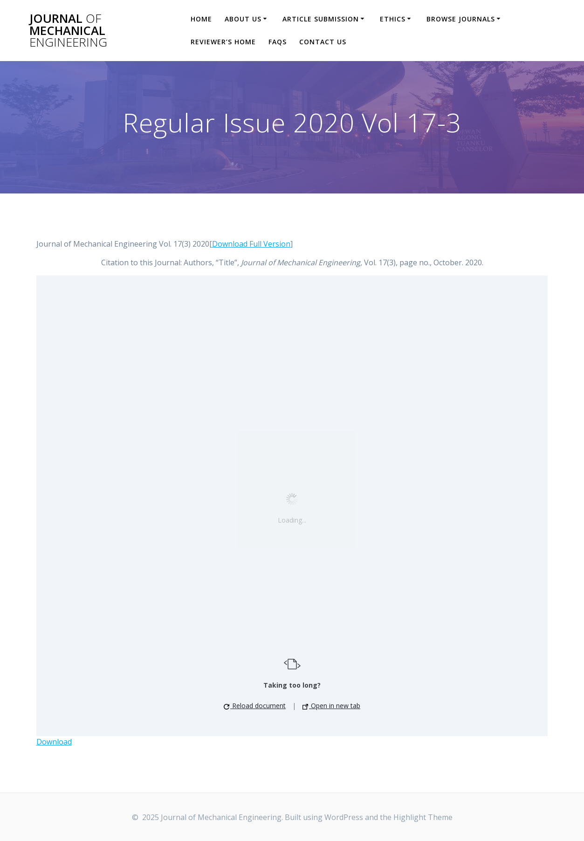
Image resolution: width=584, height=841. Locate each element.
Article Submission (320, 18)
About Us (243, 18)
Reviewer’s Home (223, 41)
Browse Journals (460, 18)
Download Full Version (251, 244)
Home (201, 18)
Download (54, 742)
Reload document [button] (255, 705)
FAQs (277, 41)
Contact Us (322, 41)
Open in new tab (331, 705)
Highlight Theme (423, 817)
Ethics (392, 18)
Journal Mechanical (68, 30)
